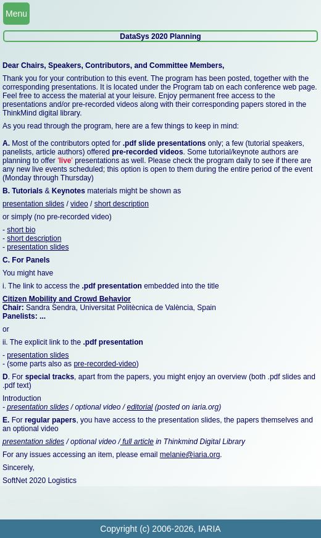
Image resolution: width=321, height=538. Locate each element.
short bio (21, 229)
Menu (16, 14)
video (79, 204)
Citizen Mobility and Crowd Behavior (66, 299)
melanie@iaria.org (190, 454)
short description (121, 204)
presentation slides (33, 204)
